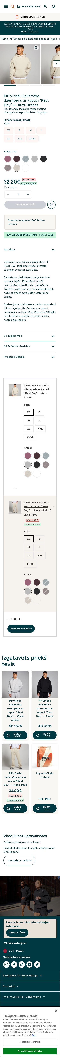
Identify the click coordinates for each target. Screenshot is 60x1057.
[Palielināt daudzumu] (28, 194)
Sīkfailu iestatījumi (15, 943)
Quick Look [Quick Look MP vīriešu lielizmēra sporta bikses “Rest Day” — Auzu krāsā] (13, 808)
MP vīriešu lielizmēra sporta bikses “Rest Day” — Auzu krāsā (15, 779)
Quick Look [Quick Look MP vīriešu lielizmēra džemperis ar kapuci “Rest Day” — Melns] (43, 735)
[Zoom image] (36, 47)
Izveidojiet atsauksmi (19, 860)
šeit (34, 1035)
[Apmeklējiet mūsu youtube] (29, 964)
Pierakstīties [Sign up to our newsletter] (17, 932)
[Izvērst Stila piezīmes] (30, 336)
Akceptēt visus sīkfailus (30, 1051)
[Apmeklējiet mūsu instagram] (6, 964)
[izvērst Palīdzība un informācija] (22, 975)
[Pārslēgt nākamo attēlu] (56, 63)
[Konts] (45, 6)
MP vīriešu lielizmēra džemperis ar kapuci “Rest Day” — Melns (44, 708)
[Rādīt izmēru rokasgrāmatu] (18, 120)
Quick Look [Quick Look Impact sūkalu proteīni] (43, 808)
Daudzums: (10, 187)
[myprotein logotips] (28, 6)
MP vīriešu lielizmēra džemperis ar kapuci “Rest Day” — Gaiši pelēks (15, 710)
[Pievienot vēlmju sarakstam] (51, 205)
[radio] (8, 130)
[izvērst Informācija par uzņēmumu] (24, 996)
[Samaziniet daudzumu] (8, 194)
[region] (30, 1031)
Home (4, 38)
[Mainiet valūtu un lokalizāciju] (30, 951)
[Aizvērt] (56, 1010)
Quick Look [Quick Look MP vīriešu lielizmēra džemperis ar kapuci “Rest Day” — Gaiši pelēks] (13, 735)
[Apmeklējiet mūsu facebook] (14, 964)
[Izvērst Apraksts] (30, 250)
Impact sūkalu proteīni (44, 775)
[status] (18, 194)
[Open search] (12, 6)
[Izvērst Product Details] (30, 357)
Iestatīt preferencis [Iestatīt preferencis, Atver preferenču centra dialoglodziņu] (30, 1042)
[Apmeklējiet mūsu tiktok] (22, 964)
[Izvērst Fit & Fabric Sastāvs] (30, 346)
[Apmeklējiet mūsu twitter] (37, 964)
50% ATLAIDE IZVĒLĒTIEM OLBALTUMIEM (30, 27)
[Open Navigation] (5, 6)
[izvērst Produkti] (11, 986)
